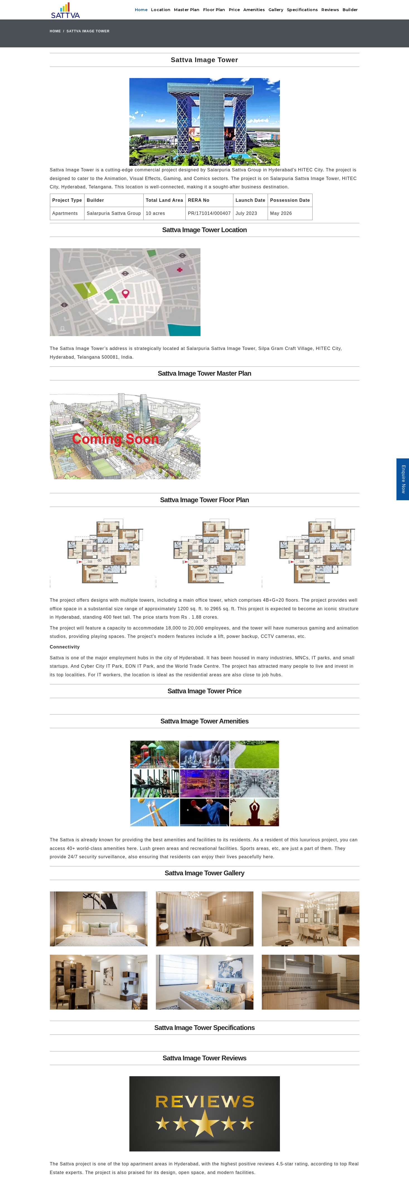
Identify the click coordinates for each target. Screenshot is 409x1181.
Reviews (330, 9)
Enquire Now (403, 479)
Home (141, 9)
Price (234, 9)
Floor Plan (214, 9)
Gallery (275, 9)
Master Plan (186, 9)
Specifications (302, 9)
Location (160, 9)
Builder (350, 9)
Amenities (254, 9)
